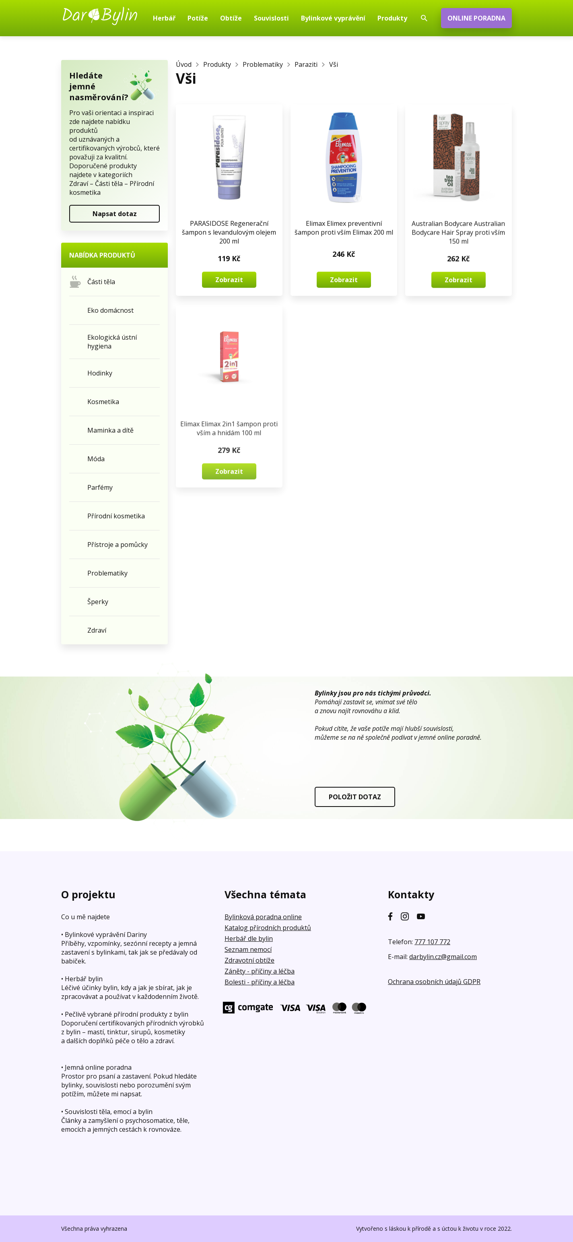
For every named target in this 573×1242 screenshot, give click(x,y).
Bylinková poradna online (263, 916)
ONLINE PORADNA (476, 18)
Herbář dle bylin (249, 938)
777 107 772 (432, 941)
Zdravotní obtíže (249, 960)
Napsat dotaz (115, 213)
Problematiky (263, 64)
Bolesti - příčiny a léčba (260, 982)
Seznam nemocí (248, 949)
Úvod (184, 64)
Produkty (217, 64)
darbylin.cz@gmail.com (443, 956)
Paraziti (306, 64)
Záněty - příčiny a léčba (260, 971)
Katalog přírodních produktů (268, 927)
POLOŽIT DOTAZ (355, 796)
